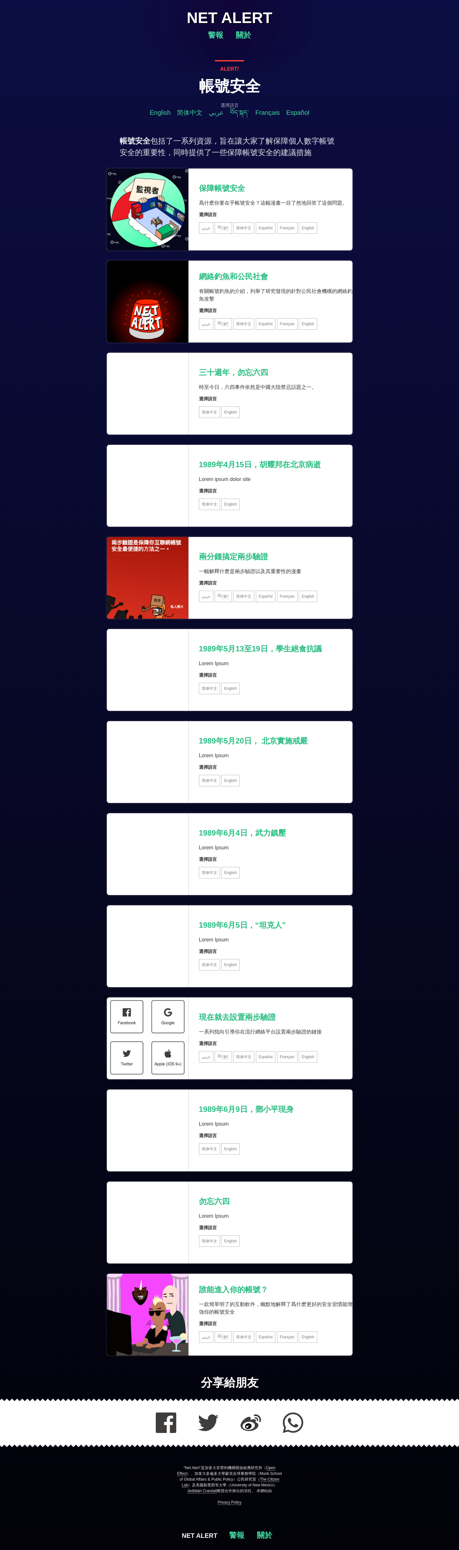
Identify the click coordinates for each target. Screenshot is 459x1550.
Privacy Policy (229, 1502)
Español (297, 112)
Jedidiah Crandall (202, 1491)
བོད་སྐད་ (239, 112)
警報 (217, 35)
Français (267, 112)
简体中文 (189, 112)
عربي (216, 112)
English (160, 112)
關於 (243, 35)
